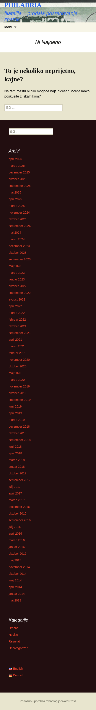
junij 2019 (15, 406)
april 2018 (15, 453)
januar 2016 (17, 547)
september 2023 (20, 259)
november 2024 (19, 212)
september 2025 (20, 185)
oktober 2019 (17, 393)
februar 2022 (17, 319)
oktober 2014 (17, 573)
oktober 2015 (17, 553)
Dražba (13, 628)
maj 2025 (15, 192)
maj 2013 (15, 600)
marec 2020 (17, 379)
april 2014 (15, 587)
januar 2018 (17, 466)
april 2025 (15, 199)
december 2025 (19, 172)
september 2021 (20, 333)
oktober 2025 (17, 179)
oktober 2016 (17, 513)
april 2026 (15, 159)
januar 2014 (17, 593)
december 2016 (19, 506)
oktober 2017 (17, 473)
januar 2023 (17, 279)
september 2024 (20, 226)
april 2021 (15, 339)
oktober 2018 (17, 433)
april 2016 (15, 533)
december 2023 (19, 246)
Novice (13, 634)
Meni (8, 27)
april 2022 (15, 306)
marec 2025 (17, 206)
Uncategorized (18, 648)
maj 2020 (15, 373)
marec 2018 (17, 460)
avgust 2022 (17, 299)
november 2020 (19, 359)
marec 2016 (17, 540)
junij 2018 (15, 446)
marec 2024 (17, 239)
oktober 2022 (17, 286)
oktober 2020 (17, 366)
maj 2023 (15, 266)
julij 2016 (15, 527)
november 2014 (19, 567)
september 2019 (20, 399)
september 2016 (20, 520)
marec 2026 (17, 165)
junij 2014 (15, 580)
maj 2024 (15, 232)
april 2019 (15, 413)
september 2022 (20, 292)
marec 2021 (17, 346)
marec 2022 (17, 313)
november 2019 (19, 386)
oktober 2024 (17, 219)
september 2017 (20, 480)
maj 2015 (15, 560)
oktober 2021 (17, 326)
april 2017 (15, 493)
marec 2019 (17, 420)
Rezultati (14, 641)
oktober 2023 (17, 252)
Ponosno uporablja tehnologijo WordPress (48, 701)
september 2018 (20, 440)
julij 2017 (15, 486)
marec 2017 (17, 500)
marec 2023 (17, 272)
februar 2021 (17, 353)
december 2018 (19, 426)
